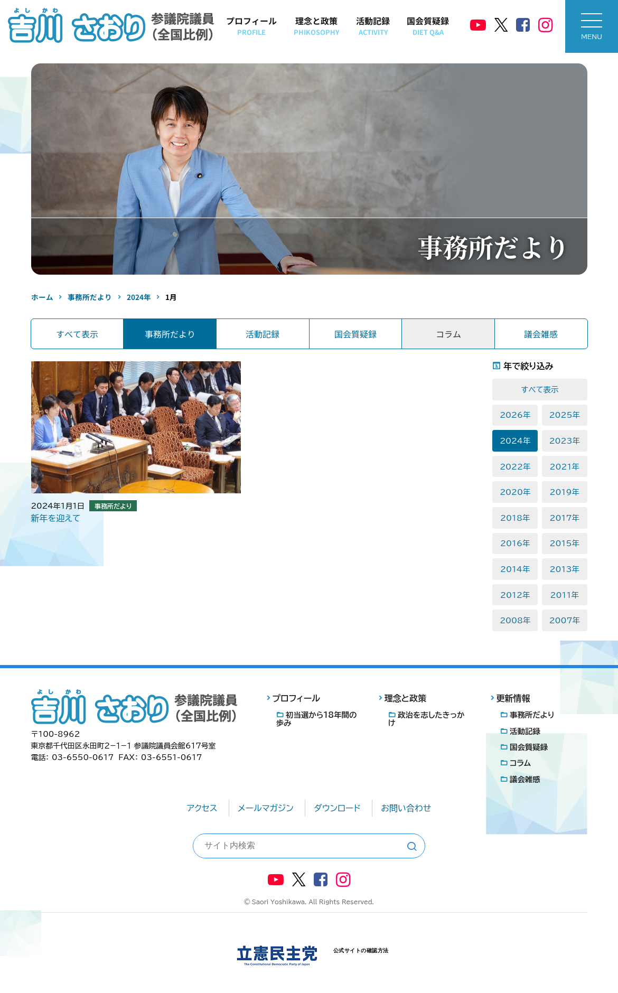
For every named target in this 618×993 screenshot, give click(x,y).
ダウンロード (337, 808)
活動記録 (373, 25)
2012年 (515, 595)
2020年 (515, 492)
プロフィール (251, 25)
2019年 (564, 492)
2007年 (564, 620)
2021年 (564, 467)
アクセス (202, 808)
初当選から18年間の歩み (316, 719)
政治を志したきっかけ (426, 719)
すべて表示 (77, 333)
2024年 (515, 441)
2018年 (515, 518)
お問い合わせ (406, 808)
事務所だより (170, 333)
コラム (520, 763)
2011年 (564, 595)
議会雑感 (541, 333)
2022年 (515, 467)
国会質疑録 (428, 25)
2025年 (564, 415)
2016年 (515, 543)
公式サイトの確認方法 (361, 950)
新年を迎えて (56, 518)
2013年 (564, 569)
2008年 (515, 620)
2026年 (515, 415)
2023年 (564, 441)
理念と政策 (316, 25)
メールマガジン (266, 808)
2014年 (515, 569)
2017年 (564, 518)
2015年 (564, 543)
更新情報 (513, 698)
